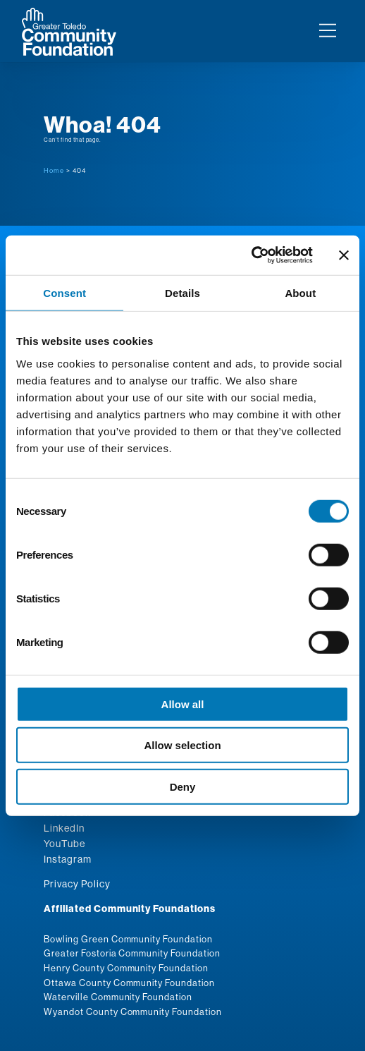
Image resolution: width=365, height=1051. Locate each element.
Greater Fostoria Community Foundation (132, 953)
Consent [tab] (64, 292)
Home (54, 170)
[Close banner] (344, 255)
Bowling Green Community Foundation (128, 938)
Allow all (182, 704)
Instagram (68, 859)
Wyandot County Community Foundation (133, 1011)
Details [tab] (182, 292)
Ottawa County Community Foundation (129, 982)
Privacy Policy (77, 883)
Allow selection (182, 745)
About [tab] (300, 292)
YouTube (64, 843)
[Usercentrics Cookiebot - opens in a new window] (251, 255)
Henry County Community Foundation (126, 967)
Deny (183, 786)
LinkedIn (64, 828)
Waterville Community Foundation (118, 996)
